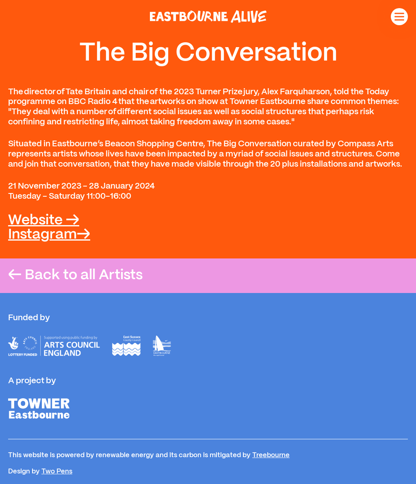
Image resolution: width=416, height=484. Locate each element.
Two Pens (56, 472)
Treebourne (271, 455)
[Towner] (38, 408)
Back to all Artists (75, 276)
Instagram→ (49, 234)
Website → (43, 220)
